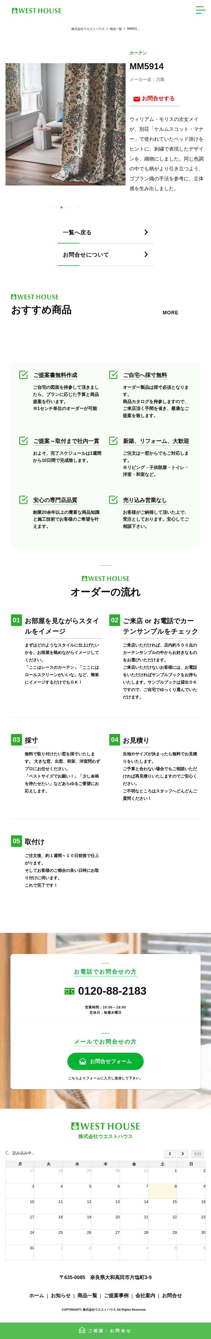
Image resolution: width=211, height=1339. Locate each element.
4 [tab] (77, 207)
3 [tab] (69, 207)
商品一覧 (113, 29)
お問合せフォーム (111, 1061)
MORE (171, 312)
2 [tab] (61, 207)
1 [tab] (53, 207)
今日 (197, 1154)
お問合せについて (89, 255)
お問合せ (172, 1295)
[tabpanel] (65, 124)
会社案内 (145, 1295)
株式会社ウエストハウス (88, 29)
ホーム (36, 1295)
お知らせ (61, 1295)
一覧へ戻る (79, 232)
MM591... (131, 28)
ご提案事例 (116, 1295)
